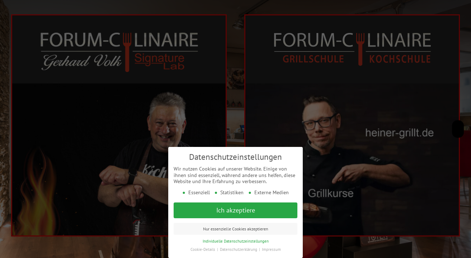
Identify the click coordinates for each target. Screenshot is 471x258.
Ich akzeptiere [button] (235, 208)
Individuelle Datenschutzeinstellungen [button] (236, 239)
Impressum (271, 247)
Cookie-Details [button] (203, 247)
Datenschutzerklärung (239, 247)
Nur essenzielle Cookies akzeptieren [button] (235, 227)
